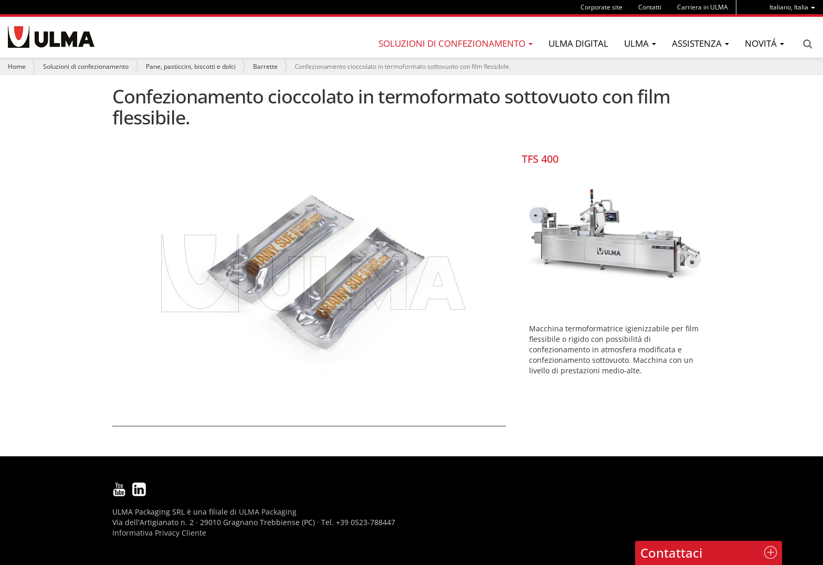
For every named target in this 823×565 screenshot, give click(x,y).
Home (17, 66)
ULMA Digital (578, 43)
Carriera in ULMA (702, 7)
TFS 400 (540, 159)
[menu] (792, 7)
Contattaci (671, 552)
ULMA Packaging (268, 512)
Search (807, 44)
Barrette (265, 66)
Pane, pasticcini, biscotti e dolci (191, 66)
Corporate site (601, 7)
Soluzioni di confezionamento (86, 66)
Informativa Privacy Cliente (159, 533)
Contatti (649, 7)
